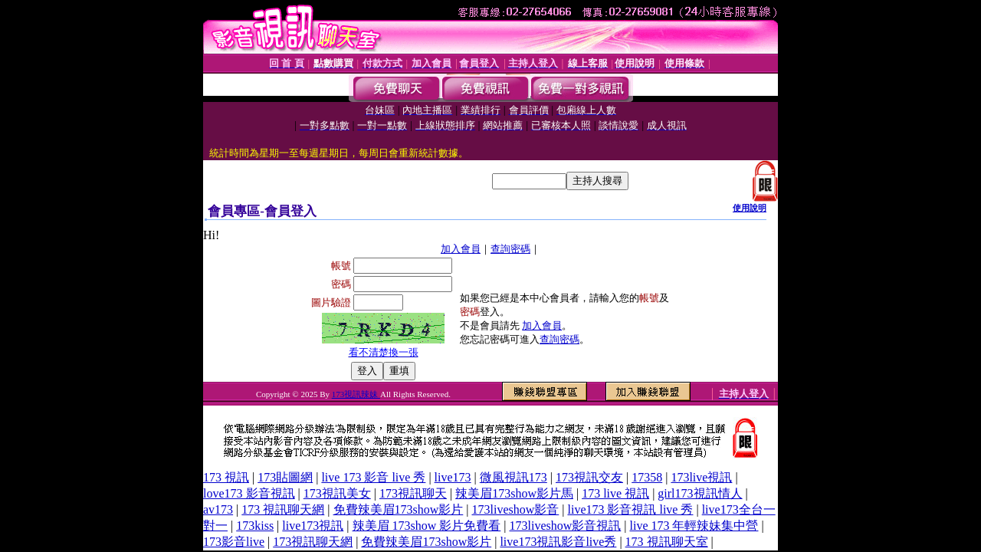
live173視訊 (312, 525)
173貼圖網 (285, 477)
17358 (647, 477)
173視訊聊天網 (313, 541)
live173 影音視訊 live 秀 (630, 509)
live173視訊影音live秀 (558, 541)
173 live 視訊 (615, 493)
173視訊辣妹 (356, 394)
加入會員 (461, 249)
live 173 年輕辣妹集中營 (693, 525)
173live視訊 (701, 477)
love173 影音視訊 (249, 493)
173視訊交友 (589, 477)
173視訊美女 (337, 493)
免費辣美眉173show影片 (398, 509)
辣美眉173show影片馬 (514, 493)
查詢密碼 (510, 249)
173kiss (255, 525)
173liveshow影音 (515, 509)
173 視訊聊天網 (282, 509)
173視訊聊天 (413, 493)
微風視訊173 (513, 477)
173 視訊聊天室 (666, 541)
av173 (218, 509)
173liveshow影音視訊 (566, 525)
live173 (453, 477)
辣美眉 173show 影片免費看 (427, 525)
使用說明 (749, 207)
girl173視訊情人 (700, 493)
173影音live (233, 541)
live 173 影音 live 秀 (373, 477)
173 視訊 (226, 477)
